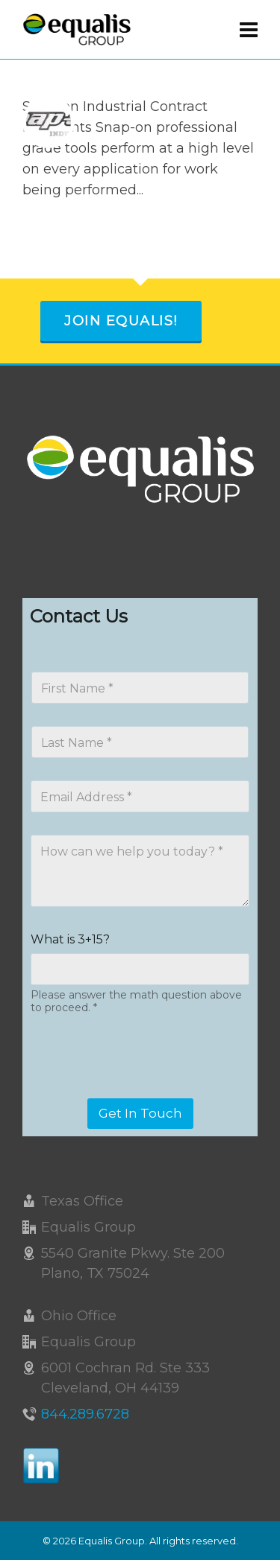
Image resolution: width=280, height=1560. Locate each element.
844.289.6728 (85, 1414)
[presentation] (143, 1088)
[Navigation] (249, 30)
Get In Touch (140, 1113)
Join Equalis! (121, 321)
